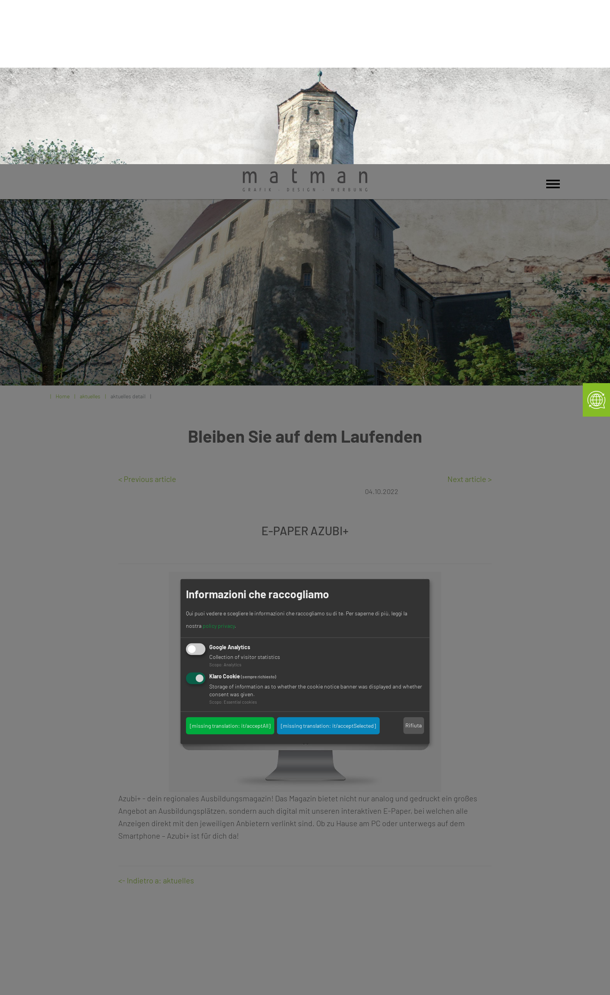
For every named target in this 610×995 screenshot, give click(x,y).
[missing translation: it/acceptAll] (230, 561)
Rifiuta (413, 561)
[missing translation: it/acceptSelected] (328, 561)
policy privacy (219, 461)
